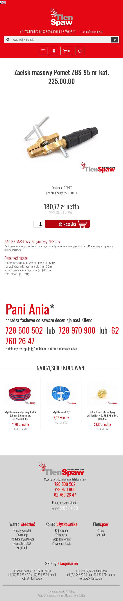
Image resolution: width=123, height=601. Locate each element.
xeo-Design (79, 595)
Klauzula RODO (22, 543)
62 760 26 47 (68, 31)
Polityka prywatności (22, 539)
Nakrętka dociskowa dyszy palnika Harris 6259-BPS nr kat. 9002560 (102, 415)
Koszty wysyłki (22, 530)
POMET (68, 187)
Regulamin (22, 547)
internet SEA (63, 595)
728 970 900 (50, 31)
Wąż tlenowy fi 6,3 (61, 412)
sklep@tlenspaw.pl (93, 31)
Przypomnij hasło (61, 543)
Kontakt (100, 534)
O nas (100, 530)
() (66, 51)
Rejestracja (61, 530)
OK (114, 40)
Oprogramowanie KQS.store (61, 591)
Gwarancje (22, 534)
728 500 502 (31, 31)
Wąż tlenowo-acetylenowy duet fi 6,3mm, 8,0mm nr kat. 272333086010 (20, 415)
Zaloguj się (61, 534)
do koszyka (67, 224)
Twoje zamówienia (61, 539)
